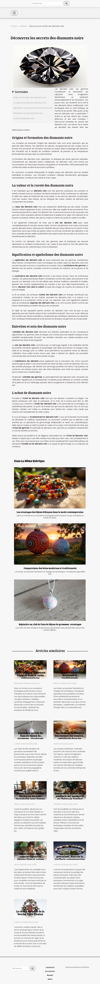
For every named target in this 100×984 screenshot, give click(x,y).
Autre (50, 979)
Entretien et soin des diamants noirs (28, 113)
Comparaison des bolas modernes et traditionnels (50, 568)
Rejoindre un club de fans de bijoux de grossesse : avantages (50, 624)
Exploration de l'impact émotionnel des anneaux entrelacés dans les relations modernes (70, 737)
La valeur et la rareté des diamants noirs (29, 103)
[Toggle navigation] (14, 13)
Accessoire (50, 971)
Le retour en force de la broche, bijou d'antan (30, 913)
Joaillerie (23, 26)
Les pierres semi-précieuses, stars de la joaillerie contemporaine (70, 856)
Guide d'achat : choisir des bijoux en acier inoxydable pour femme (30, 795)
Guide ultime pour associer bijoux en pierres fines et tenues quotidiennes (30, 858)
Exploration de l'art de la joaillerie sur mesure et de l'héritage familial (70, 795)
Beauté (50, 975)
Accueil (14, 26)
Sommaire (21, 92)
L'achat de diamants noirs (23, 118)
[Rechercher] (47, 3)
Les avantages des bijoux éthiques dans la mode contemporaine (50, 512)
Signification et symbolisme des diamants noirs (32, 108)
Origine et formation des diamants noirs (29, 97)
